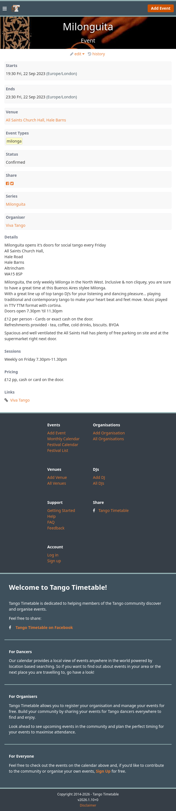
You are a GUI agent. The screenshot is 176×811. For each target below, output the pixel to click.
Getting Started (61, 510)
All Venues (56, 483)
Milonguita (15, 204)
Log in (52, 555)
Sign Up (103, 771)
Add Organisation (109, 433)
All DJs (98, 483)
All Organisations (108, 438)
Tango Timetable (113, 510)
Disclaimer (88, 805)
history (96, 53)
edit (77, 53)
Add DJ (99, 477)
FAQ (50, 522)
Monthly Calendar (63, 438)
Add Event (160, 8)
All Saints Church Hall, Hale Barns (36, 120)
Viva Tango (15, 225)
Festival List (57, 450)
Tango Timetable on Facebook (44, 627)
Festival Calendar (62, 444)
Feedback (56, 528)
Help (51, 516)
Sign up (54, 560)
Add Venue (57, 477)
